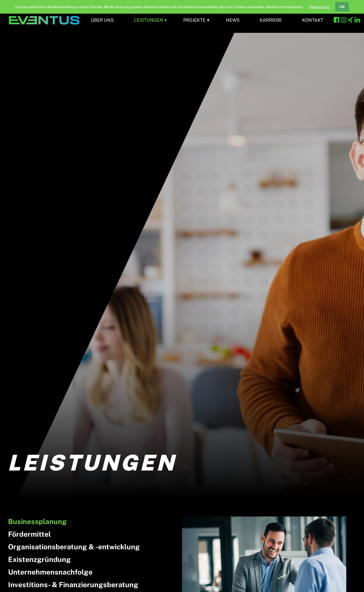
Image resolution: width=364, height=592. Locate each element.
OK (342, 7)
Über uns (102, 20)
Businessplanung (37, 521)
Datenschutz (319, 7)
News (233, 20)
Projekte (194, 20)
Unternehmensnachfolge (50, 572)
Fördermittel (29, 534)
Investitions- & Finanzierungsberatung (73, 584)
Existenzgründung (39, 559)
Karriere (271, 20)
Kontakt (312, 20)
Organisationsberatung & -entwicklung (74, 546)
